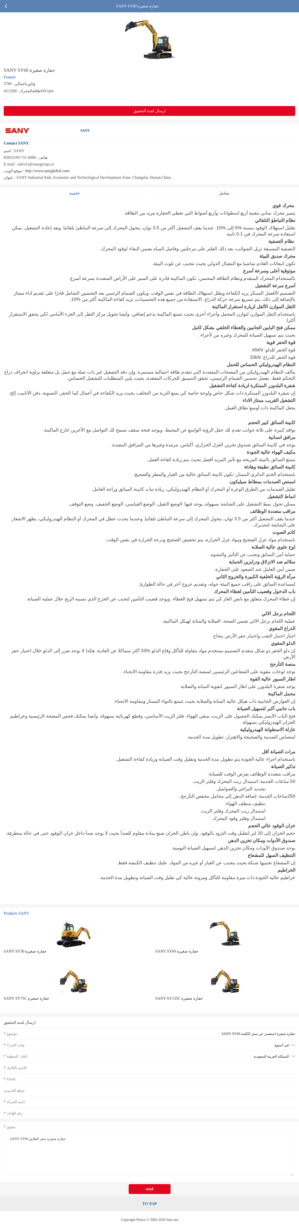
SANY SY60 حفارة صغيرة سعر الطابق (148, 1154)
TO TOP (149, 1204)
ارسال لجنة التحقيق (149, 111)
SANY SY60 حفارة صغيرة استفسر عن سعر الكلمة (258, 1034)
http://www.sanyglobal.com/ (47, 171)
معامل (224, 193)
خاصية (74, 193)
